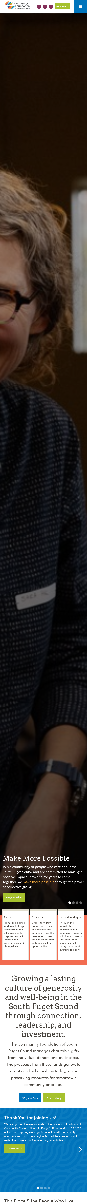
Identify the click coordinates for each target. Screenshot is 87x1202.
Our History (53, 1098)
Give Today (62, 6)
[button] (80, 6)
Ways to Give (14, 897)
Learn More (15, 1148)
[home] (16, 6)
